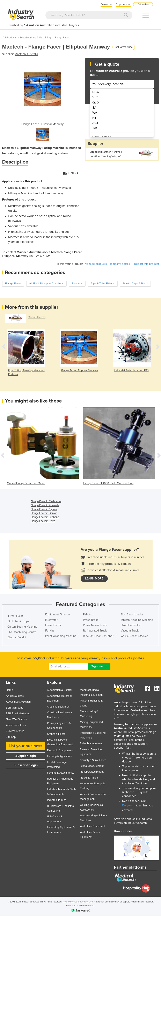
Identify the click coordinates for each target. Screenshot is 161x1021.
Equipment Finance (57, 614)
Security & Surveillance (93, 760)
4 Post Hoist (15, 616)
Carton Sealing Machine (22, 626)
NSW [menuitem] (95, 92)
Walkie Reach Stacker (134, 636)
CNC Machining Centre (21, 632)
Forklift (49, 630)
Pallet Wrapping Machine (60, 636)
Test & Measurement (92, 766)
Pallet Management (91, 743)
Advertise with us (16, 725)
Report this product (146, 264)
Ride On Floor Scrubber (98, 636)
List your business (25, 745)
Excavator (51, 620)
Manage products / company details (107, 264)
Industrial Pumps (56, 800)
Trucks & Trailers (89, 777)
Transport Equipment (92, 771)
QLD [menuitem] (95, 102)
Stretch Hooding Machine (137, 620)
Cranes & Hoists (56, 734)
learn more (94, 578)
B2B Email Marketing (18, 713)
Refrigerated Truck (95, 630)
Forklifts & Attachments (60, 772)
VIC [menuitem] (95, 97)
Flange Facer (61, 37)
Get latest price (124, 47)
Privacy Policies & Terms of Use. (78, 901)
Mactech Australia (26, 54)
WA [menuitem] (94, 113)
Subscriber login (26, 765)
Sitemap (11, 737)
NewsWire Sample (16, 719)
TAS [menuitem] (95, 128)
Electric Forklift (16, 637)
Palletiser (89, 614)
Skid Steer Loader (132, 614)
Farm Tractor (53, 625)
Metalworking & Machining (35, 37)
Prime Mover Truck (95, 625)
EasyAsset (128, 805)
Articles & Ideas (15, 696)
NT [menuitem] (94, 118)
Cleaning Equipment (58, 706)
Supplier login (25, 756)
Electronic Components (60, 750)
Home (9, 690)
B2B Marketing (14, 707)
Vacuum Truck (130, 630)
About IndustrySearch (18, 701)
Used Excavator (131, 625)
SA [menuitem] (94, 108)
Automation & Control (59, 690)
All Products (9, 37)
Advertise (143, 4)
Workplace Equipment (92, 826)
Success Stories (15, 731)
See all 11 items (36, 317)
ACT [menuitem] (95, 123)
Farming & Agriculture (59, 756)
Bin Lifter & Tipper (18, 621)
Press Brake (90, 620)
